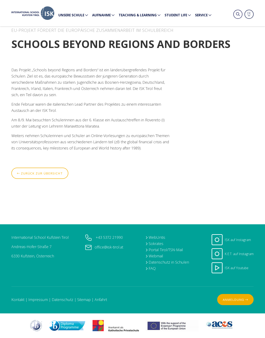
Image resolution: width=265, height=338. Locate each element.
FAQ (152, 268)
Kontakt (17, 299)
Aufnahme (103, 15)
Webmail (156, 255)
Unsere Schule (73, 15)
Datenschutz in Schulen (169, 262)
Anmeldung (235, 299)
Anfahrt (101, 299)
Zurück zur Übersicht (40, 173)
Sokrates (156, 243)
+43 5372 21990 (109, 237)
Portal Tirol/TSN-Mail (166, 249)
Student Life (178, 15)
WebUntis (157, 237)
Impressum (38, 299)
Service (203, 15)
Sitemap (84, 299)
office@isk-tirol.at (109, 247)
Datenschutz (62, 299)
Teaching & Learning (139, 15)
